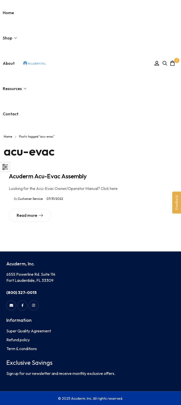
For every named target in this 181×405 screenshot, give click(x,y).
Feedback (176, 202)
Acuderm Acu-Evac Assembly (48, 176)
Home (8, 136)
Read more (27, 215)
